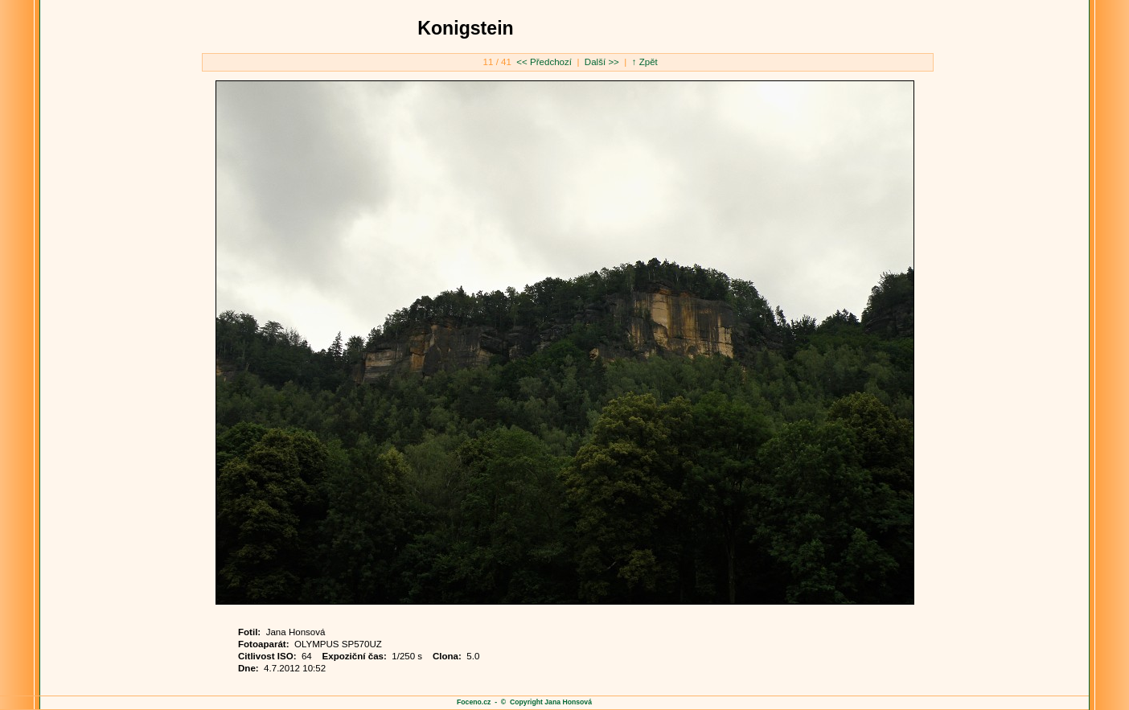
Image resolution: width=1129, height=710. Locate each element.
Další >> (600, 62)
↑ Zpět (645, 62)
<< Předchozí (545, 62)
